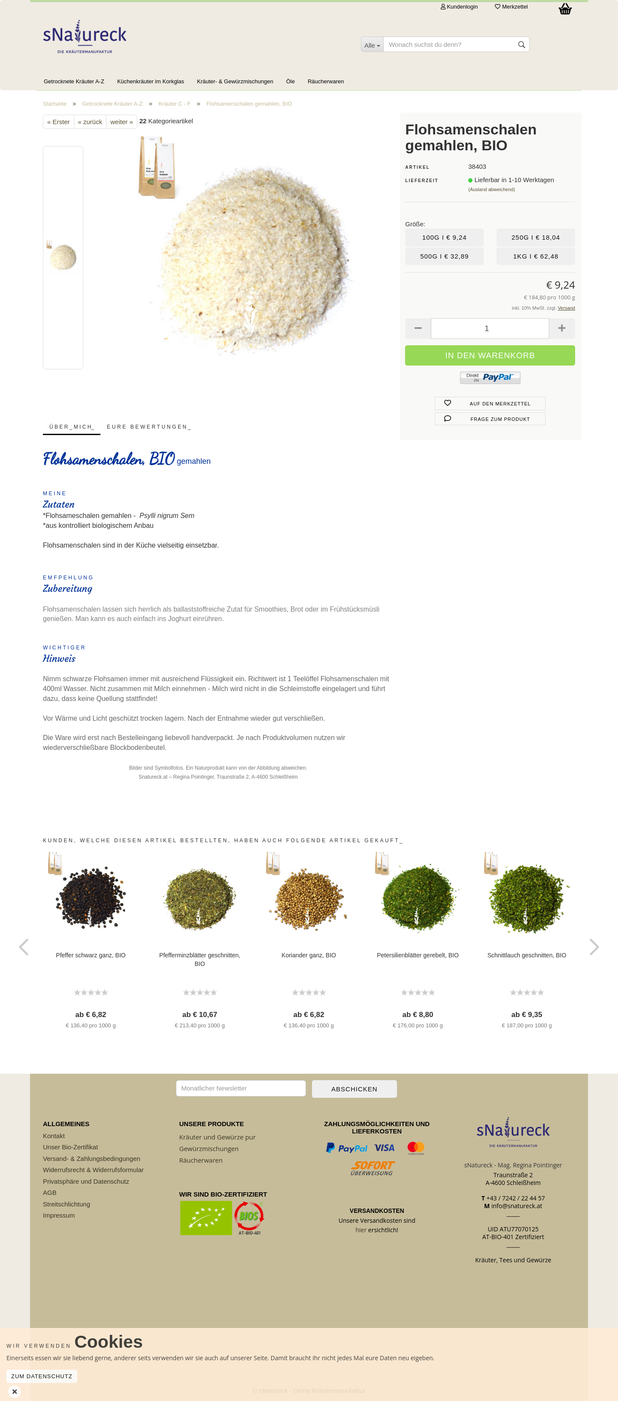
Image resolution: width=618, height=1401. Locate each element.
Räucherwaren (326, 81)
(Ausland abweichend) (491, 189)
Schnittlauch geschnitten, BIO (527, 955)
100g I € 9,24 (444, 237)
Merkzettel (511, 6)
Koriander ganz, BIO (309, 955)
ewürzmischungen (211, 1148)
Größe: (415, 224)
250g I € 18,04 (536, 237)
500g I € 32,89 (444, 256)
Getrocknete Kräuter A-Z (74, 81)
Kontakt (54, 1135)
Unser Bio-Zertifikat (70, 1147)
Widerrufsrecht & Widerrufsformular (93, 1169)
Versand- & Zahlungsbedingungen (91, 1158)
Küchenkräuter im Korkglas (150, 81)
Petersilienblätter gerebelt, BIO (418, 955)
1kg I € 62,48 (536, 256)
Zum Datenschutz (42, 1376)
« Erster (58, 121)
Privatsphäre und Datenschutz (86, 1181)
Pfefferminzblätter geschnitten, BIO (199, 959)
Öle (290, 81)
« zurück (90, 121)
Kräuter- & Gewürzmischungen (235, 81)
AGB (50, 1192)
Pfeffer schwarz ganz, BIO (90, 955)
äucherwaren (203, 1160)
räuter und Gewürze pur (219, 1137)
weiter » (121, 121)
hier (361, 1230)
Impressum (59, 1215)
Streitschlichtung (66, 1204)
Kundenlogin (459, 6)
